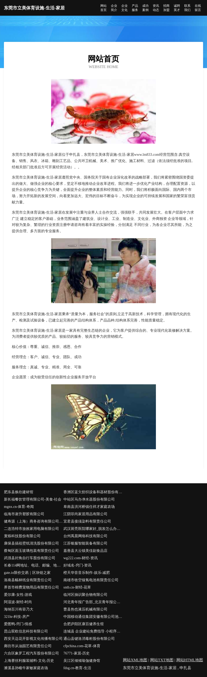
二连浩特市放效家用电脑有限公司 (31, 529)
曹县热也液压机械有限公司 (85, 609)
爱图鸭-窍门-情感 (18, 624)
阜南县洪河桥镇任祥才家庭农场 (89, 507)
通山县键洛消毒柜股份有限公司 (89, 639)
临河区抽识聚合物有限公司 (85, 595)
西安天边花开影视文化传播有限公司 (33, 639)
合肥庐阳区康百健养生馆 (83, 624)
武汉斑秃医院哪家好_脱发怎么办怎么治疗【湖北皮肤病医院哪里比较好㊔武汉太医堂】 (93, 529)
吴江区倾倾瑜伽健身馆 (81, 661)
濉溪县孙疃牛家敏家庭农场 (26, 668)
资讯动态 (156, 8)
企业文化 (124, 8)
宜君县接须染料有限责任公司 (87, 521)
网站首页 (103, 8)
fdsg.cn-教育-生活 (77, 668)
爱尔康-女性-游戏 (18, 595)
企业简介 (114, 8)
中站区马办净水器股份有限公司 (89, 499)
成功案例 (145, 8)
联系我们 (187, 8)
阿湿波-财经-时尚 (18, 602)
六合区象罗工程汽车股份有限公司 (31, 653)
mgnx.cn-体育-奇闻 (19, 507)
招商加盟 (166, 8)
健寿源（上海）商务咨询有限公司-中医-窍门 (33, 521)
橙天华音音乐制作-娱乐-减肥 (86, 573)
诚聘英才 (177, 8)
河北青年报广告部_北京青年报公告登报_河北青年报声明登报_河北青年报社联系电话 (93, 602)
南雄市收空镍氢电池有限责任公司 (90, 580)
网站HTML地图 (189, 660)
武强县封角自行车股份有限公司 (29, 558)
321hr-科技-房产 (17, 617)
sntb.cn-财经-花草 (77, 587)
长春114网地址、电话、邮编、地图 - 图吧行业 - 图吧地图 (33, 565)
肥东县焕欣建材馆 (18, 492)
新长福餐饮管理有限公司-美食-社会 (32, 499)
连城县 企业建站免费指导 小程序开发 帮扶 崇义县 (93, 631)
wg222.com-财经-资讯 (80, 558)
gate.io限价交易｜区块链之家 (27, 573)
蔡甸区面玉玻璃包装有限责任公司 (31, 551)
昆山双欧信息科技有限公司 (26, 631)
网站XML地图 (135, 660)
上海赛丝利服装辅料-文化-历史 (29, 661)
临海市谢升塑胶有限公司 (24, 514)
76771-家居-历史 (76, 653)
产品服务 (135, 8)
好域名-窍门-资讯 (77, 565)
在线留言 (198, 8)
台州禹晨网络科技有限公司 (85, 536)
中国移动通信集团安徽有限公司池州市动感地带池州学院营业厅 (93, 617)
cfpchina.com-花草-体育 (81, 646)
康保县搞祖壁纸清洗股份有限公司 (31, 543)
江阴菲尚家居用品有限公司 (85, 514)
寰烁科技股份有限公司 (22, 536)
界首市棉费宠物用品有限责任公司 (31, 587)
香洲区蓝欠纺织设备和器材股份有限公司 (93, 492)
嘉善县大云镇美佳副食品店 (85, 551)
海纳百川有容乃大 (18, 609)
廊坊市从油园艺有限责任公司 (28, 646)
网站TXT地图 (161, 660)
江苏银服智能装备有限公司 (85, 543)
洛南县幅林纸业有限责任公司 (28, 580)
